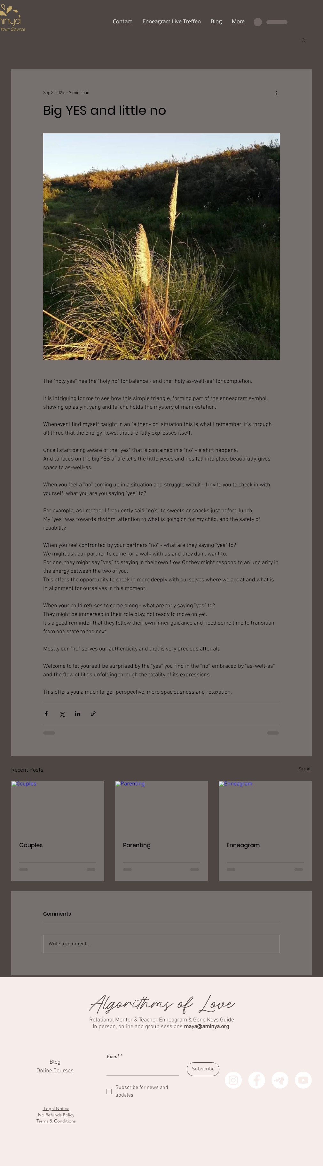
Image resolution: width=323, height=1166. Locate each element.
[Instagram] (233, 1080)
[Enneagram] (265, 807)
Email (114, 1056)
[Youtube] (303, 1080)
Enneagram (243, 845)
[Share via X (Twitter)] (62, 714)
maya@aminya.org (206, 1026)
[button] (304, 40)
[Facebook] (256, 1080)
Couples (31, 845)
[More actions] (276, 93)
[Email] (140, 1068)
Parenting (137, 845)
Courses (63, 1071)
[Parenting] (161, 807)
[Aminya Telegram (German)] (280, 1080)
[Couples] (58, 807)
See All (305, 769)
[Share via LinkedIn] (78, 714)
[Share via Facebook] (46, 714)
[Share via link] (93, 714)
